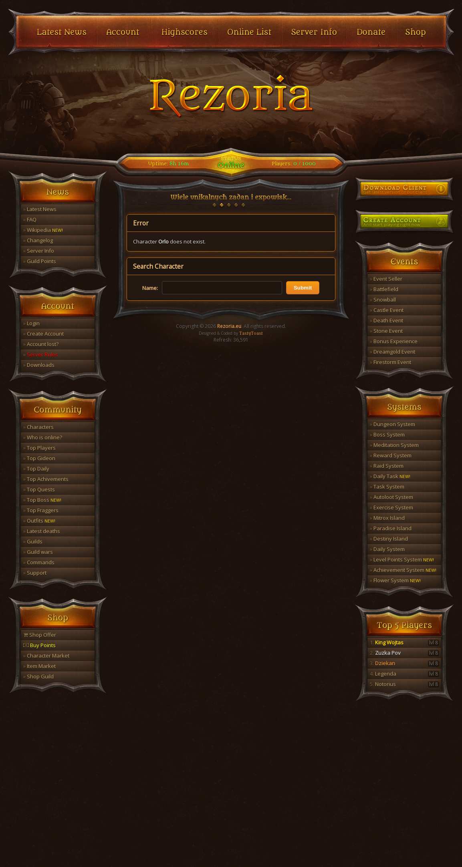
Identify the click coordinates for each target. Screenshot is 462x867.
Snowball (383, 299)
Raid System (386, 465)
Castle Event (386, 310)
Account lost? (41, 344)
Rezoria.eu (229, 326)
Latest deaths (41, 531)
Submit (303, 288)
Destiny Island (389, 538)
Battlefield (384, 289)
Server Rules (40, 354)
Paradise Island (391, 528)
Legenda (404, 673)
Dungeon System (392, 424)
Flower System (395, 580)
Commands (38, 562)
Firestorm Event (390, 362)
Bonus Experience (394, 341)
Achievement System (403, 569)
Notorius (404, 684)
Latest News (39, 209)
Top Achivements (46, 479)
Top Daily (36, 468)
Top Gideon (39, 458)
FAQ (29, 219)
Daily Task (390, 476)
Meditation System (394, 445)
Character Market (46, 655)
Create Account (43, 333)
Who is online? (42, 437)
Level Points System (402, 559)
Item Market (39, 666)
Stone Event (386, 330)
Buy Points (39, 645)
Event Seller (386, 278)
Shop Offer (39, 634)
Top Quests (39, 489)
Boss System (387, 434)
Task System (387, 486)
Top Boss (42, 499)
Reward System (391, 455)
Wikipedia (43, 229)
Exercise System (391, 507)
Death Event (386, 320)
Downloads (38, 364)
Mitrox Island (387, 517)
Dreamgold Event (392, 351)
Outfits (39, 520)
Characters (38, 426)
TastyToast (251, 333)
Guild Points (39, 261)
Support (34, 572)
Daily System (387, 549)
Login (31, 323)
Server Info (38, 250)
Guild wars (38, 551)
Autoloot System (391, 497)
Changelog (38, 240)
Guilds (32, 541)
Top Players (39, 447)
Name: (150, 288)
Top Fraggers (41, 510)
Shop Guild (38, 676)
